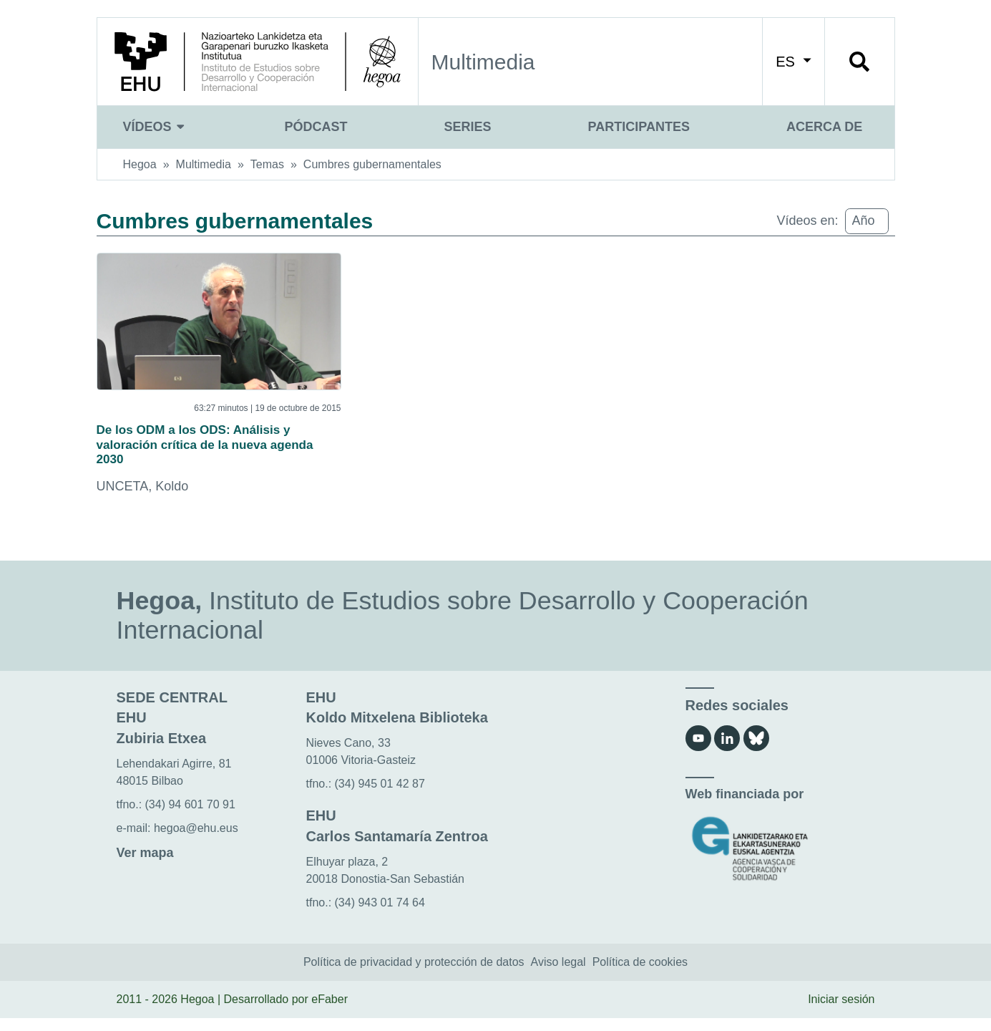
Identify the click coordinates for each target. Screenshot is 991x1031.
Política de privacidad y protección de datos (413, 975)
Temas (267, 164)
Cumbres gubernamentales (372, 164)
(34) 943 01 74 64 (380, 915)
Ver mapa (145, 865)
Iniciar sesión (841, 1012)
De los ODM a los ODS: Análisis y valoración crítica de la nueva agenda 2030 (215, 451)
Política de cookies (640, 975)
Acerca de (824, 127)
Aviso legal (558, 975)
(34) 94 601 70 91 (190, 817)
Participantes (639, 127)
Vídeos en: (807, 220)
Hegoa (140, 164)
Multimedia (203, 164)
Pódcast (316, 127)
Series (468, 127)
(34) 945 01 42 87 (380, 796)
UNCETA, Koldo (143, 499)
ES (793, 61)
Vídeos (155, 127)
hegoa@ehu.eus (196, 841)
